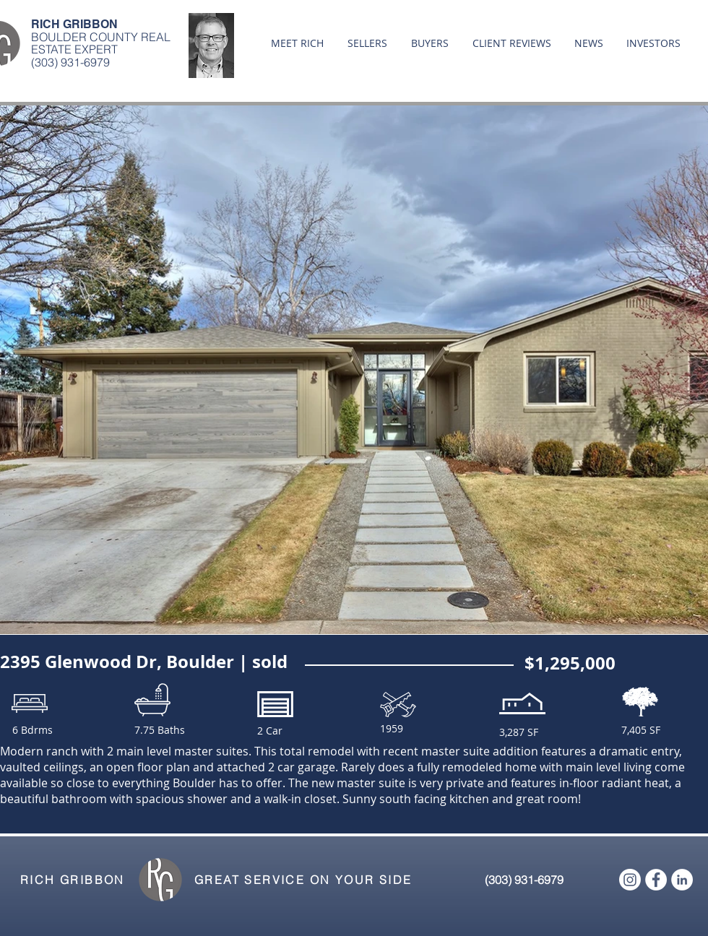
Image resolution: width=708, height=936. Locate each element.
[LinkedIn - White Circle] (682, 879)
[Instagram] (630, 879)
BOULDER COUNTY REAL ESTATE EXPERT (100, 43)
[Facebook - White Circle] (656, 879)
